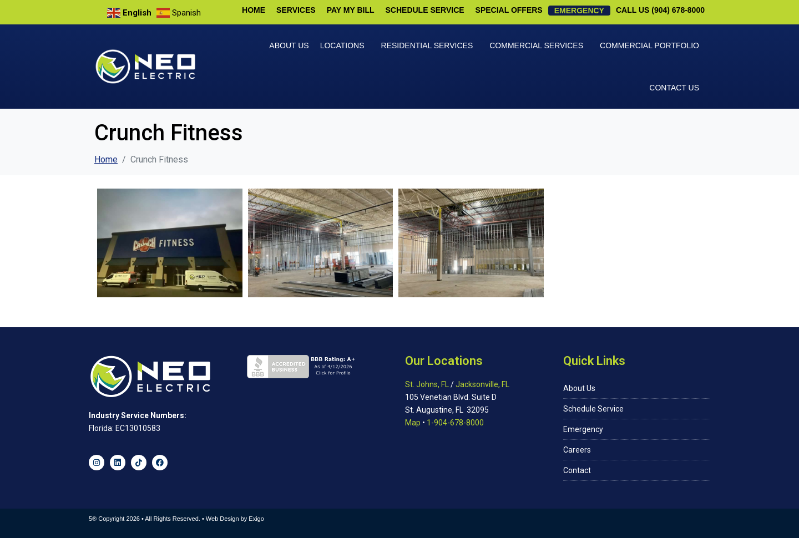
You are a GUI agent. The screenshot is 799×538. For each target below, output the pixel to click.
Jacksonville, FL (482, 384)
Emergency (579, 10)
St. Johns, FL (427, 384)
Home (253, 10)
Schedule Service (425, 10)
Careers (577, 449)
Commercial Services (536, 45)
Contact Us (674, 87)
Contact (577, 470)
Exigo (256, 518)
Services (296, 10)
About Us (289, 45)
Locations (342, 45)
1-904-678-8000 (455, 422)
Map (413, 422)
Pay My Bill (351, 10)
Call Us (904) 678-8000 (660, 10)
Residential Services (427, 45)
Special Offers (509, 10)
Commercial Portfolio (649, 45)
